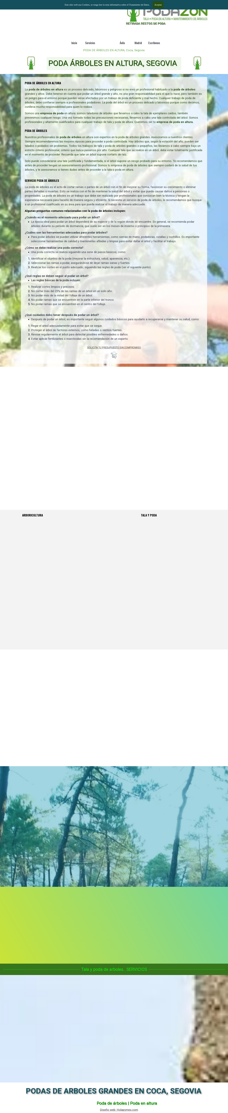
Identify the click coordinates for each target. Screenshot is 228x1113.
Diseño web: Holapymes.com (119, 1110)
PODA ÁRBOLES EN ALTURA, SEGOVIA (112, 63)
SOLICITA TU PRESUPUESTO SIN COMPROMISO (114, 317)
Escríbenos (154, 43)
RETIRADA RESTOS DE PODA (145, 23)
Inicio (74, 43)
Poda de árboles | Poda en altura (127, 1103)
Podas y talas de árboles (37, 7)
